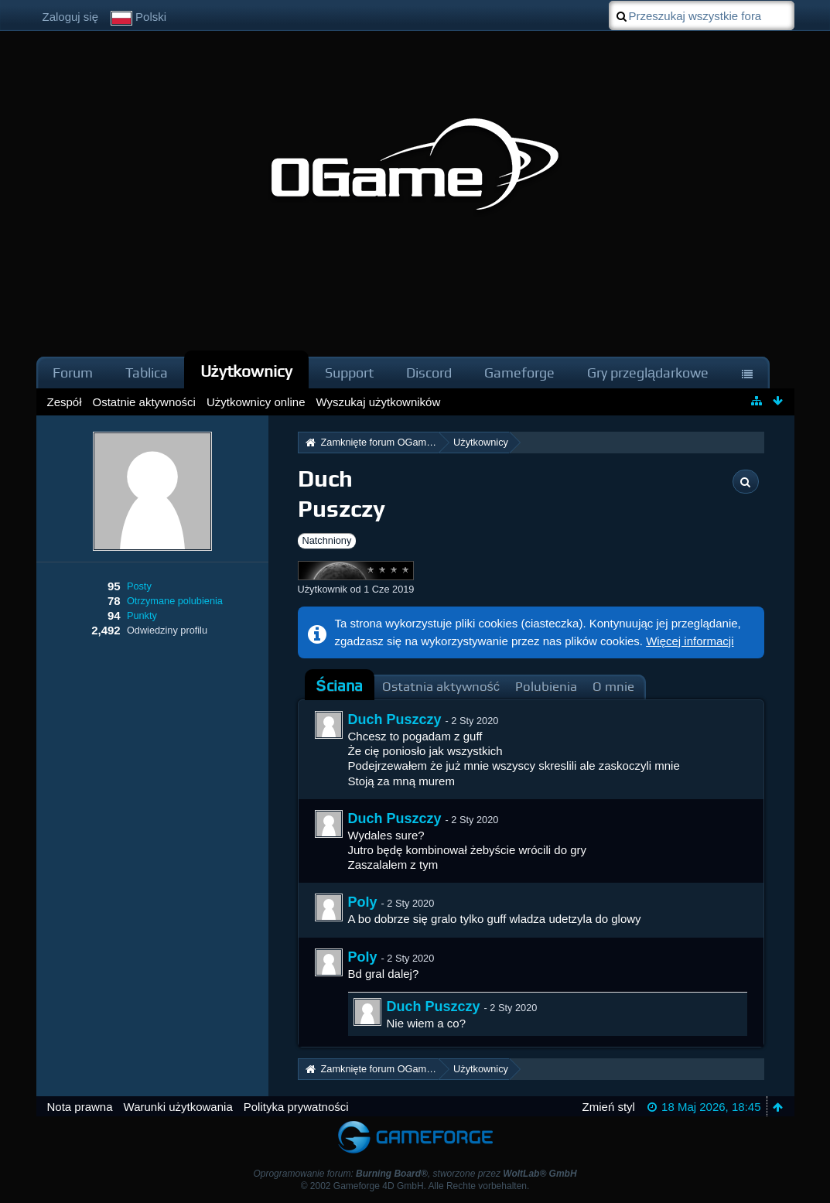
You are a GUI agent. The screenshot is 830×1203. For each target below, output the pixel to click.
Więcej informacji (689, 641)
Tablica (146, 372)
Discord (429, 372)
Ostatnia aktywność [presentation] (441, 686)
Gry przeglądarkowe (648, 372)
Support (349, 372)
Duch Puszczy (395, 719)
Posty (139, 586)
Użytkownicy (246, 371)
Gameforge (519, 372)
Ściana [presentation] (339, 686)
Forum (73, 372)
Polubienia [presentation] (546, 686)
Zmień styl (608, 1106)
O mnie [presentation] (613, 686)
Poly (362, 902)
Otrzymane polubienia (175, 601)
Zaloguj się (71, 16)
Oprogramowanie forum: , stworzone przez (414, 1173)
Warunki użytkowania (178, 1106)
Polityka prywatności (296, 1106)
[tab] (339, 686)
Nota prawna (80, 1106)
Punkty (142, 615)
